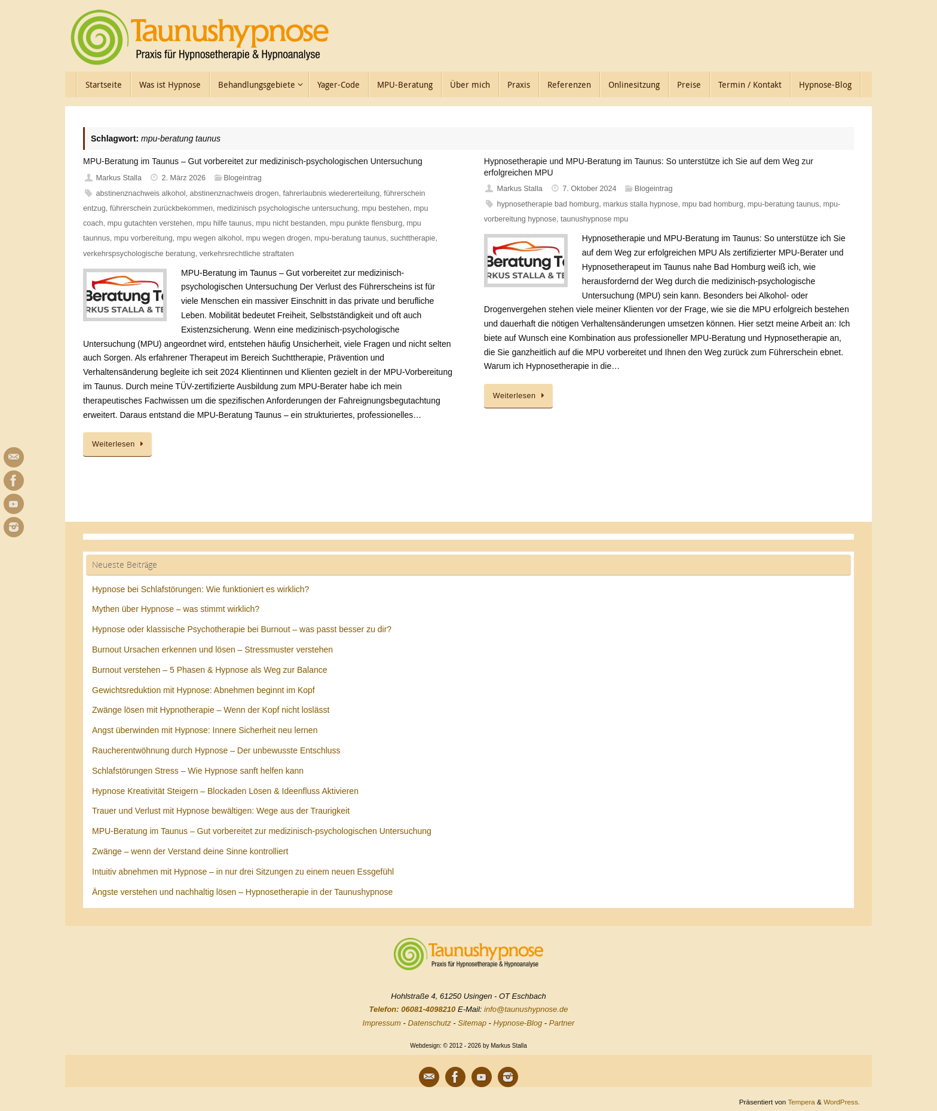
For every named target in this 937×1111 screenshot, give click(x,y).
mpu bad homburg (712, 204)
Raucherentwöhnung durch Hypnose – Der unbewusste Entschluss (216, 750)
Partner (562, 1022)
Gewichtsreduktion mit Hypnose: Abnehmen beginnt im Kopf (203, 690)
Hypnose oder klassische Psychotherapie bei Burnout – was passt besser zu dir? (241, 629)
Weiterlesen (119, 444)
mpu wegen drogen (278, 238)
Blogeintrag (242, 178)
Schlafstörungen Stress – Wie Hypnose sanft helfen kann (198, 770)
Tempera (801, 1102)
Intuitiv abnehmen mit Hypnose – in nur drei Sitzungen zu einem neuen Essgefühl (243, 871)
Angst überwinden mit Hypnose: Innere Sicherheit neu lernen (204, 730)
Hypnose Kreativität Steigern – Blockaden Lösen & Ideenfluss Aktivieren (225, 791)
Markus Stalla (119, 178)
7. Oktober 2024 (589, 188)
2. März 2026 (184, 178)
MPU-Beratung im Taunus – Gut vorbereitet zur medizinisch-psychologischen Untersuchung (252, 161)
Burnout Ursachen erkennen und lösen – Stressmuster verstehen (212, 649)
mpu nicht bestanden (291, 223)
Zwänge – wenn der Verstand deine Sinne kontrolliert (190, 851)
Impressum (382, 1022)
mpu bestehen (385, 208)
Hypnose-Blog (518, 1022)
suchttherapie (413, 238)
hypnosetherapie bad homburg (548, 204)
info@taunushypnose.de (526, 1009)
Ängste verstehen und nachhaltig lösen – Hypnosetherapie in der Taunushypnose (242, 892)
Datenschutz (429, 1022)
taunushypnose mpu (594, 219)
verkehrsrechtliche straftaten (247, 254)
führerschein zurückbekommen (161, 208)
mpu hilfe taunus (224, 223)
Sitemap (472, 1022)
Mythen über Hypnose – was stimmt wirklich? (175, 609)
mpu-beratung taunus (350, 238)
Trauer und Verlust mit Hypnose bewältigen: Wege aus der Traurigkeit (221, 810)
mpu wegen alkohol (209, 238)
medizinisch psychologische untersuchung (287, 208)
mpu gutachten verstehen (150, 223)
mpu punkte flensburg (366, 223)
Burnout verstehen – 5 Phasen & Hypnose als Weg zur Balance (209, 670)
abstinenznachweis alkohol (141, 193)
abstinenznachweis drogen (233, 193)
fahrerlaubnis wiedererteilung (331, 193)
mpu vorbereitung (143, 238)
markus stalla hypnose (640, 204)
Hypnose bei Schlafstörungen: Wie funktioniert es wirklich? (200, 589)
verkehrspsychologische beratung (139, 254)
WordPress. (841, 1102)
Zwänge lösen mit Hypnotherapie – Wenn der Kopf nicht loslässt (210, 710)
